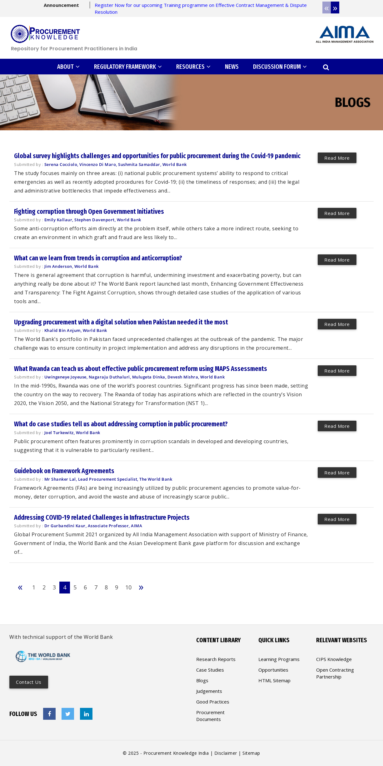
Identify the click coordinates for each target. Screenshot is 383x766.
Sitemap (251, 753)
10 (128, 587)
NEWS (232, 66)
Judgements (209, 691)
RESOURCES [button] (193, 66)
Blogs (202, 680)
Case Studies (210, 670)
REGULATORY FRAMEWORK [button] (128, 66)
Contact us (29, 682)
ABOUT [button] (68, 66)
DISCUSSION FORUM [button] (280, 66)
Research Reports (216, 659)
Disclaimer (225, 753)
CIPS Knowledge (334, 659)
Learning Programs (279, 659)
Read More (337, 157)
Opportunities (273, 670)
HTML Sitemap (274, 680)
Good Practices (212, 701)
